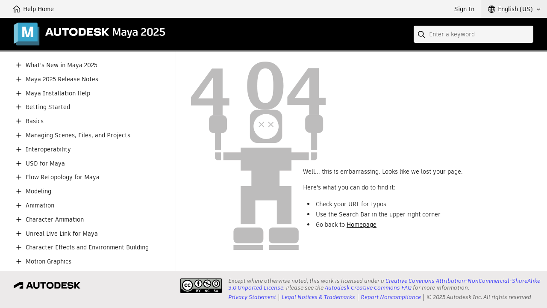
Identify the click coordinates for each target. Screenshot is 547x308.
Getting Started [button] (48, 107)
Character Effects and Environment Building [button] (87, 247)
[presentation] (201, 285)
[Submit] (422, 34)
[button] (514, 9)
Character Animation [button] (55, 219)
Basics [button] (35, 121)
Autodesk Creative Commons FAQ (368, 288)
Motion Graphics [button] (48, 261)
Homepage (361, 224)
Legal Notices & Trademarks (318, 297)
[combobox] (473, 34)
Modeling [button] (38, 191)
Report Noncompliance (391, 297)
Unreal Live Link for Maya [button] (62, 233)
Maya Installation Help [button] (58, 93)
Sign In (464, 9)
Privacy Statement (252, 297)
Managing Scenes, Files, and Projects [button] (78, 135)
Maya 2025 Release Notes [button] (62, 79)
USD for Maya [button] (45, 163)
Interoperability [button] (48, 149)
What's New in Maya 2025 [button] (61, 65)
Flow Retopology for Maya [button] (63, 177)
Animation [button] (40, 205)
